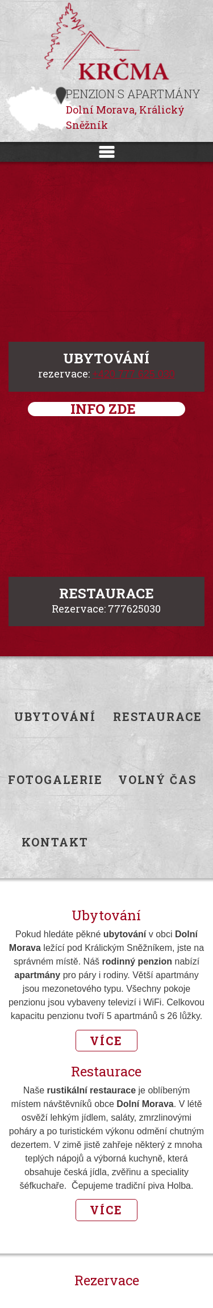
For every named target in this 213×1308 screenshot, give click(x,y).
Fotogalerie (55, 780)
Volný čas (157, 780)
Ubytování (55, 717)
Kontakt (55, 842)
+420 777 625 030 (133, 374)
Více (106, 1040)
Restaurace (157, 717)
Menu (106, 152)
